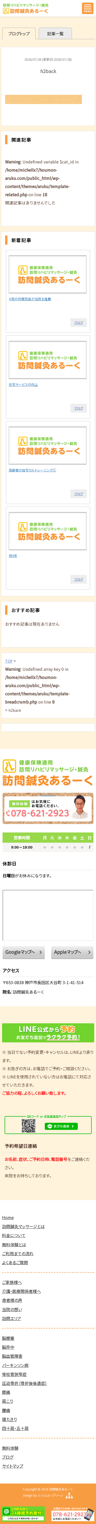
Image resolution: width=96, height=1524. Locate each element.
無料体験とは (14, 1244)
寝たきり (9, 1419)
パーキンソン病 (15, 1365)
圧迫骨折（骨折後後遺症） (24, 1383)
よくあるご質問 (15, 1262)
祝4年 (13, 555)
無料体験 (10, 1448)
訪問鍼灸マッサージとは (23, 1226)
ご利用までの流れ (18, 1253)
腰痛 (6, 1410)
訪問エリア (11, 1318)
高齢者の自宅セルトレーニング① (32, 470)
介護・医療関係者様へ (21, 1291)
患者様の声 (12, 1300)
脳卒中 (8, 1347)
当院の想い (12, 1309)
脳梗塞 (8, 1338)
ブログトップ (19, 33)
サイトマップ (12, 1466)
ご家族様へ (12, 1282)
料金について (14, 1235)
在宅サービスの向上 (23, 384)
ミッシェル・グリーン (50, 1495)
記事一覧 (55, 33)
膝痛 (6, 1392)
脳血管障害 (12, 1356)
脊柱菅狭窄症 (14, 1374)
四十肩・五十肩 (15, 1428)
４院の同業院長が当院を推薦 (30, 298)
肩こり (7, 1401)
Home (8, 1217)
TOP (9, 661)
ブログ (78, 322)
